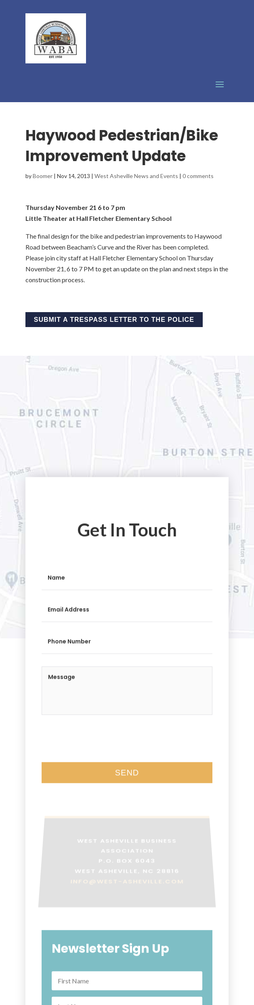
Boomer (42, 175)
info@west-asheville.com (127, 886)
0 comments (198, 175)
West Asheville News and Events (136, 175)
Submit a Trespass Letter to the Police (114, 319)
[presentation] (103, 747)
